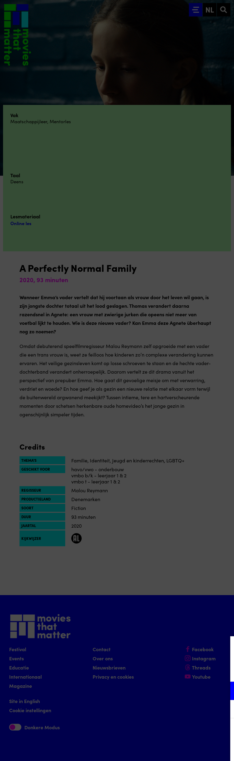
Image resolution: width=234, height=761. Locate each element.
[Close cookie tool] (224, 647)
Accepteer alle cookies (182, 732)
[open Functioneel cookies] (224, 691)
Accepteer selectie (182, 749)
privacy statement (158, 671)
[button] (176, 691)
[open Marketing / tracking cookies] (224, 710)
